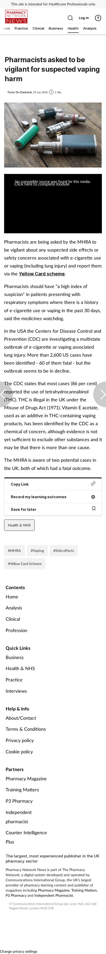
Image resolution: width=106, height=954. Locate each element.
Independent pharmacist (19, 816)
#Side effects (63, 550)
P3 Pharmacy (19, 801)
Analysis (14, 607)
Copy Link (53, 483)
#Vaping (37, 550)
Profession (16, 630)
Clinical (13, 619)
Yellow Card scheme (42, 273)
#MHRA (14, 550)
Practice (14, 679)
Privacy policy (20, 740)
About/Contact (21, 718)
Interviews (16, 691)
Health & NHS (19, 525)
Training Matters (22, 789)
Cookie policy (19, 751)
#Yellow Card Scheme (25, 563)
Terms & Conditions (26, 729)
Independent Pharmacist (53, 895)
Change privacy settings (18, 951)
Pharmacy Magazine (26, 778)
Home (12, 596)
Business (15, 657)
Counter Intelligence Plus (26, 837)
